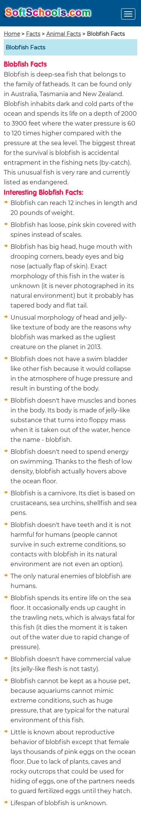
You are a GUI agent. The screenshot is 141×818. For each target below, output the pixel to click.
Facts (33, 34)
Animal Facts (63, 34)
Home (12, 34)
